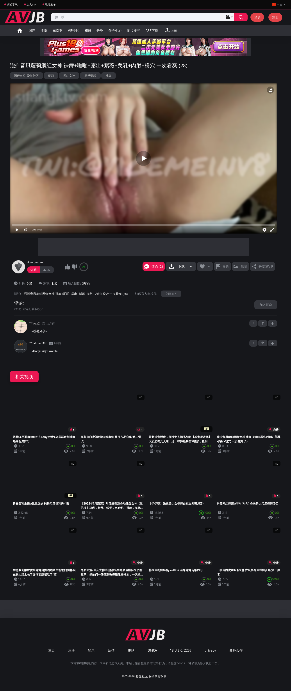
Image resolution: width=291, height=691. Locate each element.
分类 (99, 30)
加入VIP (31, 4)
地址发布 (50, 4)
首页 (19, 30)
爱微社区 (142, 676)
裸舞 (109, 75)
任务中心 (115, 30)
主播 (44, 30)
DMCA (152, 650)
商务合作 (236, 650)
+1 (262, 323)
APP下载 (152, 30)
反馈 (111, 650)
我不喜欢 (74, 267)
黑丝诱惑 (90, 75)
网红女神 (69, 75)
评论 (18, 303)
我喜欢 (67, 267)
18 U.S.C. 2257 (180, 650)
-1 (272, 323)
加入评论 (266, 305)
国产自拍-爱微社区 (26, 75)
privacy (210, 650)
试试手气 (12, 4)
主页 (51, 650)
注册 (275, 17)
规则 (131, 650)
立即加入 (171, 294)
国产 (32, 30)
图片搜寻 (133, 30)
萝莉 (51, 75)
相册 (88, 30)
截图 (244, 266)
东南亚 (57, 30)
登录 (257, 17)
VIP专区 (73, 30)
